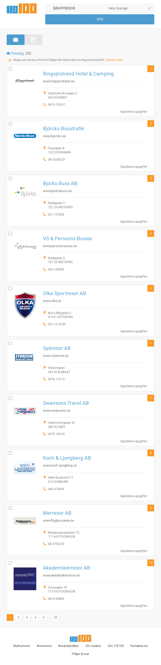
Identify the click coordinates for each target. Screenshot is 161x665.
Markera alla (114, 60)
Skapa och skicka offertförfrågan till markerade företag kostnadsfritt (59, 60)
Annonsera (44, 646)
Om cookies (93, 646)
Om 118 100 (116, 646)
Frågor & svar (80, 654)
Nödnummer (21, 646)
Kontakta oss (139, 646)
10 (150, 563)
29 (55, 617)
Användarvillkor (68, 646)
